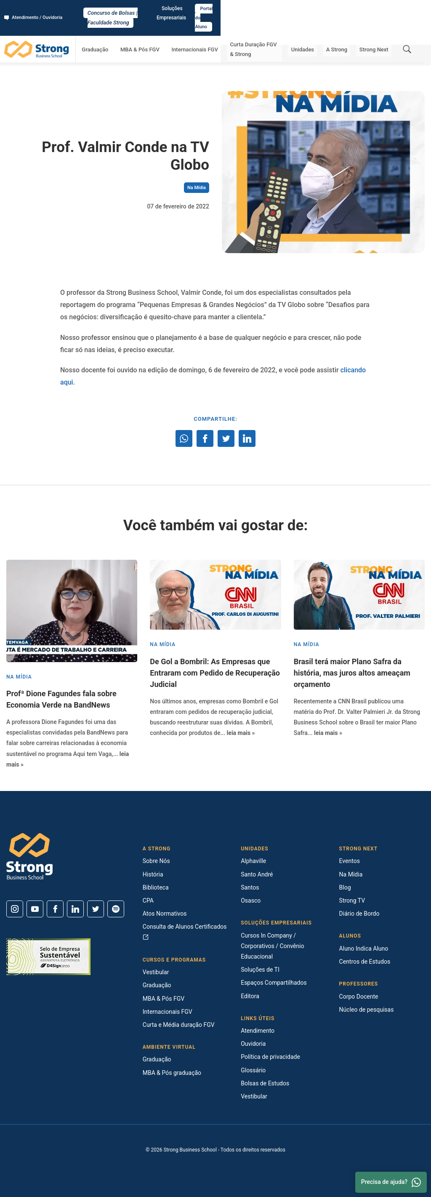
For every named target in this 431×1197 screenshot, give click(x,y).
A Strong (346, 32)
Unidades (317, 32)
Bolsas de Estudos (265, 1083)
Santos (250, 887)
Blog (345, 887)
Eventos (349, 861)
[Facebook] (55, 908)
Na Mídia (96, 55)
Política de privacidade (270, 1056)
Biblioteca (156, 887)
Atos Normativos (165, 913)
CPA (148, 900)
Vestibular (156, 972)
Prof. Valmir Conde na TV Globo (147, 55)
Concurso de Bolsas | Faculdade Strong (215, 9)
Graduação (114, 32)
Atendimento (257, 1030)
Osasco (251, 900)
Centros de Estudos (365, 961)
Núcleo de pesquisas (366, 1009)
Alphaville (253, 861)
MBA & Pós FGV (153, 32)
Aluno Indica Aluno (363, 948)
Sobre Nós (156, 861)
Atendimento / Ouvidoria (35, 9)
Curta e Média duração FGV (179, 1024)
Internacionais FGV (202, 32)
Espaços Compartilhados (273, 982)
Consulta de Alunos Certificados (185, 931)
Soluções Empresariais (351, 9)
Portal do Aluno (404, 9)
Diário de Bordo (359, 913)
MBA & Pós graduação (172, 1072)
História (153, 874)
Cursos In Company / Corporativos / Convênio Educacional (272, 946)
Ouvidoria (253, 1043)
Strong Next (376, 32)
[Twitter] (95, 908)
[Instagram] (14, 908)
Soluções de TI (260, 969)
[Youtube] (35, 908)
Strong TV (352, 900)
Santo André (257, 874)
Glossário (253, 1070)
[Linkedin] (75, 908)
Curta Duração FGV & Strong (266, 32)
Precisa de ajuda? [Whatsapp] (391, 1182)
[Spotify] (115, 908)
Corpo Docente (358, 996)
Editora (250, 996)
